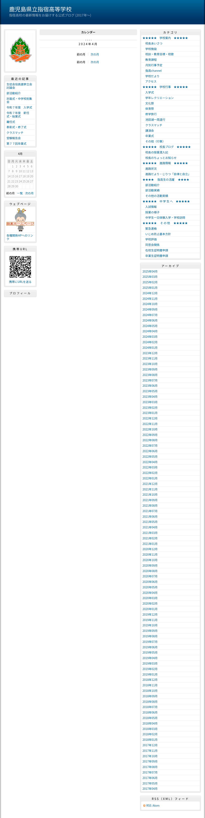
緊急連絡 (149, 228)
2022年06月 (150, 451)
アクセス (149, 81)
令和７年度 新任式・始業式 (17, 114)
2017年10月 (150, 756)
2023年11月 (150, 358)
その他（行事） (153, 141)
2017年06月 (150, 778)
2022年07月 (150, 445)
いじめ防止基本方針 (156, 234)
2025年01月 (150, 288)
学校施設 (149, 49)
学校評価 (149, 239)
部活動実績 (151, 190)
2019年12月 (150, 614)
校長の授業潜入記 (155, 152)
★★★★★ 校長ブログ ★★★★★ (166, 147)
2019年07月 (150, 642)
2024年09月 (150, 309)
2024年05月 (150, 326)
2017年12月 (150, 745)
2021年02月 (150, 538)
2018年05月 (150, 718)
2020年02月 (150, 603)
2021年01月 (150, 544)
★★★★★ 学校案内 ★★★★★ (165, 38)
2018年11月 (150, 685)
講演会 (148, 130)
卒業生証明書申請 (155, 256)
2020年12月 (150, 549)
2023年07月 (150, 380)
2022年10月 (150, 429)
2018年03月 (150, 729)
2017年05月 (150, 783)
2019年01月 (150, 674)
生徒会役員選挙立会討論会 (19, 86)
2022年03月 (150, 467)
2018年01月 (150, 740)
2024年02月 (150, 342)
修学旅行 (149, 114)
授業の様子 (151, 212)
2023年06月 (150, 385)
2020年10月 (150, 560)
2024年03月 (150, 337)
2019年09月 (150, 631)
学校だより (151, 76)
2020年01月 (150, 609)
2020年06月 (150, 582)
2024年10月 (150, 304)
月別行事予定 (152, 65)
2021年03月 (150, 533)
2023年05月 (150, 391)
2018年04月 (150, 723)
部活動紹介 (13, 93)
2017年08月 (150, 767)
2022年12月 (150, 418)
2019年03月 (150, 663)
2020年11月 (150, 554)
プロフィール (20, 293)
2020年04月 (150, 593)
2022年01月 (150, 478)
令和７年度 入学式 (19, 107)
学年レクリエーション (158, 98)
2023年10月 (150, 364)
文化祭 (148, 103)
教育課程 (149, 60)
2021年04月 (150, 527)
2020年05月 (150, 587)
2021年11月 (150, 489)
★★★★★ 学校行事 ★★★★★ (165, 87)
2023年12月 (150, 353)
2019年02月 (150, 669)
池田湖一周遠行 (153, 119)
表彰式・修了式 (16, 127)
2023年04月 (150, 396)
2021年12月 (150, 484)
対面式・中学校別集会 (19, 100)
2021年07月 (150, 511)
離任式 (10, 122)
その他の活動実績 (155, 196)
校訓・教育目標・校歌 (158, 54)
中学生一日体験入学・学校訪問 (163, 217)
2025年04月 (150, 271)
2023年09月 (150, 369)
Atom (156, 805)
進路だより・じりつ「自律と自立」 (166, 174)
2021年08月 (150, 505)
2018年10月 (150, 691)
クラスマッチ (14, 132)
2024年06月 (150, 320)
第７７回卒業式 (16, 143)
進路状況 (149, 168)
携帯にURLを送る (20, 282)
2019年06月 (150, 647)
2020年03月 (150, 598)
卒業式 (148, 136)
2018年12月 (150, 680)
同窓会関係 (151, 245)
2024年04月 (150, 331)
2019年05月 (150, 652)
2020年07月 (150, 576)
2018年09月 (150, 696)
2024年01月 (150, 347)
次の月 (95, 54)
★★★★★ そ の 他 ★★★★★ (165, 223)
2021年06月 (150, 516)
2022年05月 (150, 456)
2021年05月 (150, 522)
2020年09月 (150, 565)
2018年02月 (150, 734)
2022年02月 (150, 473)
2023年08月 (150, 375)
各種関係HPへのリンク (19, 237)
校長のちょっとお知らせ (159, 158)
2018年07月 (150, 707)
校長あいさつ (152, 43)
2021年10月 (150, 494)
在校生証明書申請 (155, 250)
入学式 (148, 92)
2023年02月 (150, 407)
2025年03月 (150, 277)
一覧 (20, 193)
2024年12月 (150, 293)
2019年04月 (150, 658)
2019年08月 (150, 636)
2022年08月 (150, 440)
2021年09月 (150, 500)
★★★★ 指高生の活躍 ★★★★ (165, 179)
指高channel (152, 70)
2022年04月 (150, 462)
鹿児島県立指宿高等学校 (40, 9)
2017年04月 (150, 788)
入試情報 (149, 207)
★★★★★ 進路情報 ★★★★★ (165, 163)
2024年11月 (150, 299)
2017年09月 (150, 761)
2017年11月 (150, 750)
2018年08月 (150, 702)
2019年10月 (150, 625)
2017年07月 (150, 772)
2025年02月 (150, 282)
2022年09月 (150, 435)
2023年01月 (150, 413)
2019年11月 (150, 620)
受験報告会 (13, 138)
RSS (148, 805)
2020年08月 (150, 571)
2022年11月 (150, 424)
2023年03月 (150, 402)
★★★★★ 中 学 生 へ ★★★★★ (166, 201)
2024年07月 (150, 315)
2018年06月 (150, 712)
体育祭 (148, 108)
